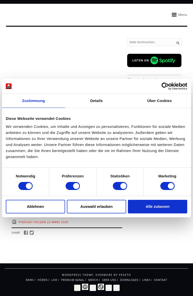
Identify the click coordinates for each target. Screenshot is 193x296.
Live (54, 280)
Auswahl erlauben (96, 206)
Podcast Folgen (32, 222)
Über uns (109, 280)
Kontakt (160, 280)
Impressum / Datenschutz (24, 256)
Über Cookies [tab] (159, 100)
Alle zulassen (158, 206)
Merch (93, 280)
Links (146, 280)
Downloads (129, 280)
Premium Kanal (72, 280)
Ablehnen (35, 206)
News (30, 280)
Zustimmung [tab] (33, 100)
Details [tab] (96, 100)
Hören (42, 280)
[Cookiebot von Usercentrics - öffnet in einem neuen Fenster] (165, 86)
